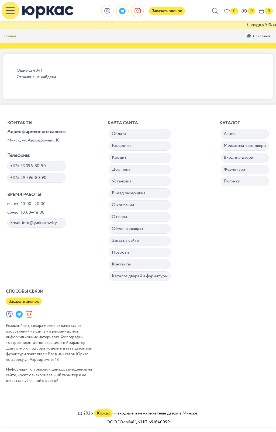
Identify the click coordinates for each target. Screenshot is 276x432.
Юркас (103, 413)
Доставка (121, 169)
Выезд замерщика (128, 193)
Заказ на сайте (125, 240)
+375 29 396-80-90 (28, 178)
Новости (120, 252)
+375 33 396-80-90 (28, 166)
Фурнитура (234, 169)
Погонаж (232, 181)
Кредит (119, 157)
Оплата (119, 134)
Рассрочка (122, 146)
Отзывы (119, 217)
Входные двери (238, 157)
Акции (230, 134)
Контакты (121, 264)
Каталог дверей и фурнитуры (140, 276)
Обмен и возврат (128, 229)
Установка (121, 181)
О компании (123, 205)
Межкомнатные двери (245, 146)
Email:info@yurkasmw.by (33, 223)
